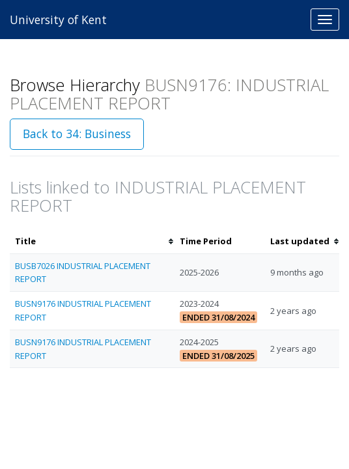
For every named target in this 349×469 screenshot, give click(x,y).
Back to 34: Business (77, 133)
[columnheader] (92, 241)
